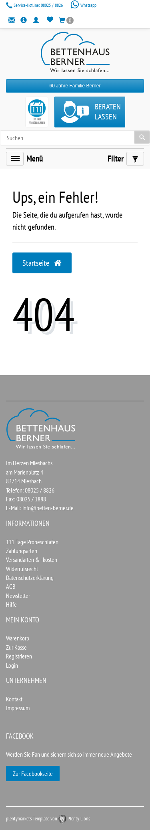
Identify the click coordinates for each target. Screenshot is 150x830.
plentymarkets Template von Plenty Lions (48, 818)
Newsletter (18, 596)
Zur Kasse (16, 647)
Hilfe (11, 604)
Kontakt (14, 699)
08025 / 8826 (35, 5)
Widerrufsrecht (22, 569)
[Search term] (75, 137)
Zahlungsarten (21, 551)
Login (12, 665)
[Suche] (142, 137)
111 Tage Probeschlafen (32, 542)
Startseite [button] (42, 263)
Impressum (18, 708)
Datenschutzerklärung (30, 578)
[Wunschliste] (50, 20)
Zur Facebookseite (33, 773)
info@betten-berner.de (48, 508)
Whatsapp (83, 5)
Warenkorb (17, 638)
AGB (11, 586)
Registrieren (19, 656)
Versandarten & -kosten (31, 559)
